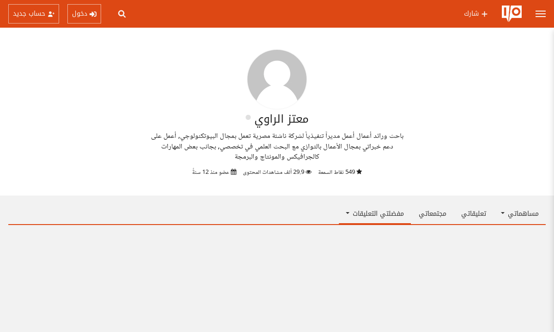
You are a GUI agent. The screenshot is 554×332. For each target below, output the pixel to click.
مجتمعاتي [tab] (432, 214)
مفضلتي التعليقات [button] (375, 214)
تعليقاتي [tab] (473, 214)
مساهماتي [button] (520, 214)
